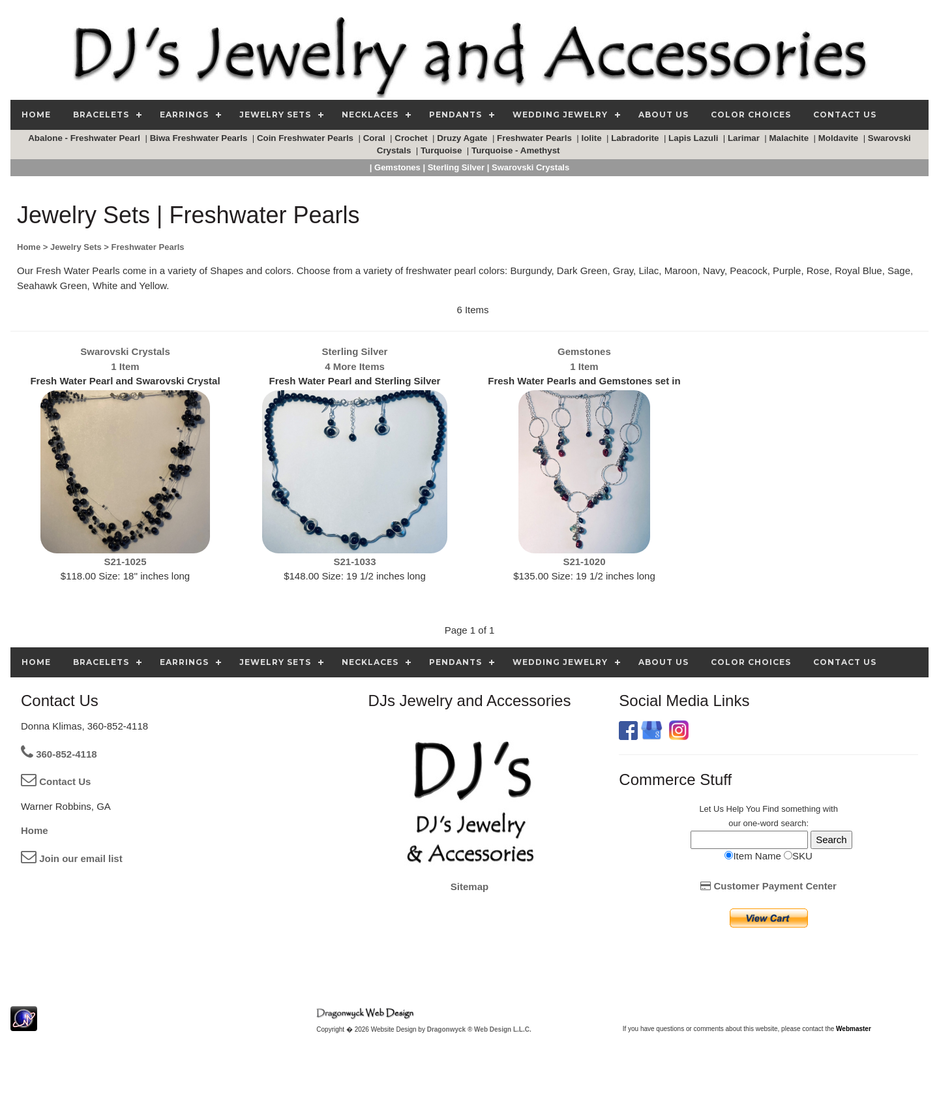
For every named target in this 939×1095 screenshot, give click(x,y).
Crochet (412, 138)
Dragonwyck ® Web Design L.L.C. (479, 1029)
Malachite (790, 138)
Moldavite (839, 138)
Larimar (745, 138)
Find (770, 809)
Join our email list (72, 858)
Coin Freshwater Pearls (306, 138)
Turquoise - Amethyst (516, 150)
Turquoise (442, 150)
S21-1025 (125, 561)
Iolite (593, 138)
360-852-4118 (59, 754)
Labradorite (636, 138)
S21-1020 (584, 561)
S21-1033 (354, 561)
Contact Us (56, 781)
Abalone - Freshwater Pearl (85, 138)
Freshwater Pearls (535, 138)
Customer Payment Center (768, 885)
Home (34, 830)
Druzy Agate (463, 138)
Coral (375, 138)
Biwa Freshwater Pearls (200, 138)
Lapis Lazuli (694, 138)
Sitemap (469, 886)
